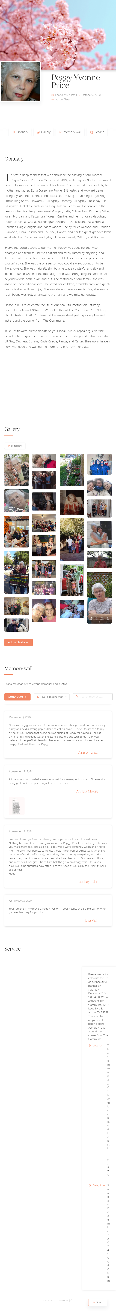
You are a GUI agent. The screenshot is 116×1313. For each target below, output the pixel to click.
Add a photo (16, 642)
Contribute (15, 696)
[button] (39, 1125)
